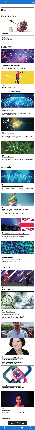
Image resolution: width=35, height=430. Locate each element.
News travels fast (7, 110)
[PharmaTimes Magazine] (18, 2)
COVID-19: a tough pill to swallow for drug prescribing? (15, 210)
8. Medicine (5, 38)
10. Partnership (7, 39)
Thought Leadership (8, 312)
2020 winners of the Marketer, (11, 386)
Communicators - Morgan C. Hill (12, 360)
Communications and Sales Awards (13, 388)
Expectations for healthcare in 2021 (12, 186)
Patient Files (6, 410)
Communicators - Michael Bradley (12, 358)
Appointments (6, 419)
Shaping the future (8, 134)
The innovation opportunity (11, 65)
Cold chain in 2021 (7, 257)
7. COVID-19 (5, 33)
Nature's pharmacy (8, 157)
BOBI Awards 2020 (7, 290)
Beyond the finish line (8, 87)
